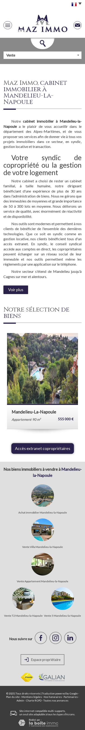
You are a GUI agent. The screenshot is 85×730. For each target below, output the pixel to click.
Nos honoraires (53, 696)
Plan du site (13, 696)
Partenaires (71, 696)
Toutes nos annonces (55, 700)
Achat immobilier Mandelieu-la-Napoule (42, 512)
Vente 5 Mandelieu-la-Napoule (62, 615)
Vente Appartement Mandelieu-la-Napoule (42, 581)
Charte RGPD (33, 700)
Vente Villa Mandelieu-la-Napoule (42, 547)
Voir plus (15, 289)
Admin (20, 700)
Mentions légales (32, 696)
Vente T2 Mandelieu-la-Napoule (23, 615)
